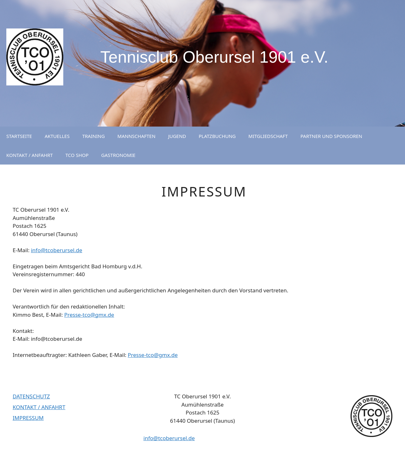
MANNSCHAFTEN (136, 136)
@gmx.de (102, 314)
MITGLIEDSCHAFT (268, 136)
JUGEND (177, 136)
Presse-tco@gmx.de (153, 354)
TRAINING (93, 136)
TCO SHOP (77, 155)
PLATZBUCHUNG (217, 136)
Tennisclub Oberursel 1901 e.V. (214, 57)
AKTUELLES (57, 136)
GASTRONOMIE (118, 155)
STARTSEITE (19, 136)
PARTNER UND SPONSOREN (331, 136)
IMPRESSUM (28, 417)
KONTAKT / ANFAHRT (29, 155)
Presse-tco (77, 314)
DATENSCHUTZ (31, 396)
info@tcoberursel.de (56, 250)
